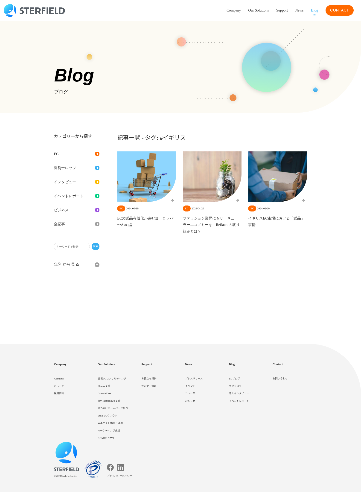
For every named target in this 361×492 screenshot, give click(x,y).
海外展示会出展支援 (109, 401)
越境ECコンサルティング (112, 378)
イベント (190, 386)
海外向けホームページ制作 (113, 408)
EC (76, 154)
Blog (313, 10)
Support (147, 364)
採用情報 (59, 393)
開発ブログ (235, 386)
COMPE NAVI (106, 438)
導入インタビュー (239, 393)
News (297, 10)
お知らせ (190, 401)
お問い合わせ (280, 378)
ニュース (190, 393)
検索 (95, 246)
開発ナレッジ (76, 168)
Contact (279, 364)
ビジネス (76, 210)
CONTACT (339, 10)
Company (61, 364)
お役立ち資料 (149, 378)
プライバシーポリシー (120, 476)
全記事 (76, 224)
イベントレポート (76, 196)
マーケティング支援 (109, 430)
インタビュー (76, 182)
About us (60, 378)
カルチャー (60, 386)
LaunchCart (105, 393)
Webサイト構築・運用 (110, 423)
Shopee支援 (105, 386)
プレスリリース (194, 378)
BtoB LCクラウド (108, 415)
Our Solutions (251, 10)
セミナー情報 (149, 386)
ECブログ (234, 378)
